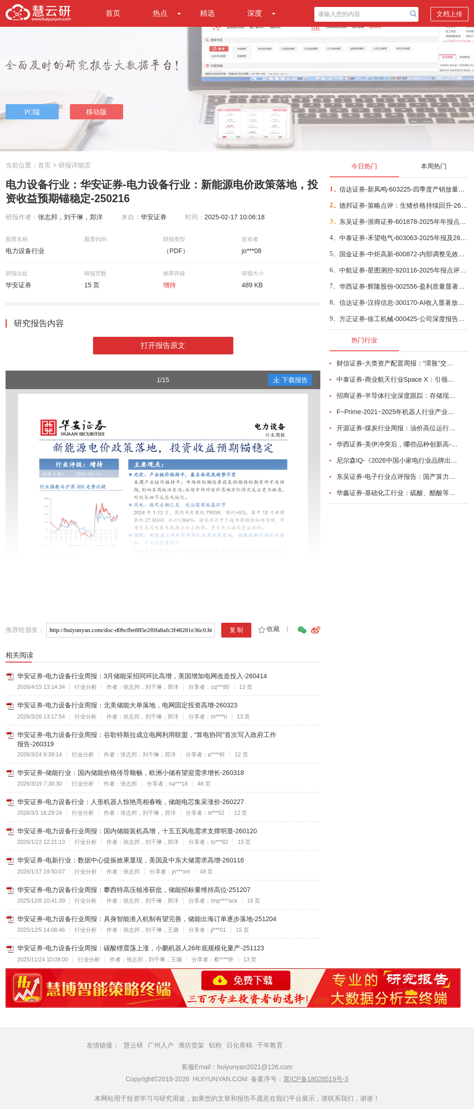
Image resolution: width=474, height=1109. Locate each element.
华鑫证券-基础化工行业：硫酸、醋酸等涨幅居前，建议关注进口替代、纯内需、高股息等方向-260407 (397, 492)
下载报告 (290, 380)
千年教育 (270, 1045)
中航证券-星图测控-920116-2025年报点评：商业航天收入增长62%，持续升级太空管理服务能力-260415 (403, 270)
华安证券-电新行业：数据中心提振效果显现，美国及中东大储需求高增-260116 (130, 860)
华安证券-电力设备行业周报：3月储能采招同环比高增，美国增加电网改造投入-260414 (142, 676)
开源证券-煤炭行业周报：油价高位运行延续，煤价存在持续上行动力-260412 (397, 428)
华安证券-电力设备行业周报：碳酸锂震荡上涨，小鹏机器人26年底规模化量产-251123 (140, 948)
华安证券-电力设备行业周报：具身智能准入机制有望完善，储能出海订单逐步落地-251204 (146, 919)
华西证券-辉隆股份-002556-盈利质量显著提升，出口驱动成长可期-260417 (403, 286)
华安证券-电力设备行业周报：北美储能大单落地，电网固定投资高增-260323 (127, 705)
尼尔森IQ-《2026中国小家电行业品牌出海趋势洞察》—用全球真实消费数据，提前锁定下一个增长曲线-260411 (397, 460)
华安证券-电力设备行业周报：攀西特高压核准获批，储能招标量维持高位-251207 (133, 889)
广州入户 (161, 1045)
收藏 (268, 628)
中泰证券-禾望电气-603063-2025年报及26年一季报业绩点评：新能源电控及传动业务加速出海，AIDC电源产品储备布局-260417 (403, 238)
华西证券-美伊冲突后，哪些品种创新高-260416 (397, 444)
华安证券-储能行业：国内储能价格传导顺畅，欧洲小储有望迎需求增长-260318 (130, 772)
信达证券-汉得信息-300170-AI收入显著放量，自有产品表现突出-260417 (403, 302)
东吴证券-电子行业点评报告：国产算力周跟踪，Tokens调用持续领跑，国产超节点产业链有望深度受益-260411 (397, 476)
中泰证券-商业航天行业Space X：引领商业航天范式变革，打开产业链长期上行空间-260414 (397, 379)
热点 (160, 13)
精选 (207, 13)
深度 (254, 13)
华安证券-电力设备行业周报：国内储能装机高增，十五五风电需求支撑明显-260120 (137, 831)
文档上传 (449, 14)
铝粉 (215, 1045)
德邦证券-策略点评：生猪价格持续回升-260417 (403, 205)
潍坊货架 (191, 1045)
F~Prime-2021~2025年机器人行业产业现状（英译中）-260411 (397, 411)
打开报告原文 (163, 345)
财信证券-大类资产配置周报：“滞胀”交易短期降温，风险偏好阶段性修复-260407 (397, 363)
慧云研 (133, 1045)
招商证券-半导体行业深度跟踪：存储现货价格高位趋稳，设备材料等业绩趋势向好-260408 (397, 395)
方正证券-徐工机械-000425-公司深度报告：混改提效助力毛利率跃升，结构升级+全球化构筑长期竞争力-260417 (403, 318)
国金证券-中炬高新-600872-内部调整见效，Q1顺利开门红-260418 (403, 254)
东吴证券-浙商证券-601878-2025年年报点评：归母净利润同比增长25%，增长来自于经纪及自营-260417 (403, 221)
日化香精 (239, 1045)
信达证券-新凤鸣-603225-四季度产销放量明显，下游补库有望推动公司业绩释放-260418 (403, 189)
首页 (113, 13)
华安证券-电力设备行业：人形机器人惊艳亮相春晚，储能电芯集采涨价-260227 (130, 801)
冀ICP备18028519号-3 (315, 1079)
